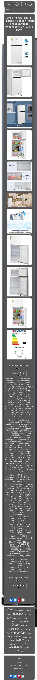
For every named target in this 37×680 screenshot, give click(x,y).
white (11, 640)
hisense (20, 644)
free (9, 617)
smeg (25, 637)
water (22, 629)
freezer (18, 614)
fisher (22, 651)
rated (12, 621)
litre (30, 637)
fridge (15, 624)
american (20, 632)
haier (25, 618)
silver (20, 640)
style (9, 615)
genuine (28, 615)
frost (27, 643)
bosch (27, 647)
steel (17, 650)
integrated (24, 621)
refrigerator (20, 610)
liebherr (29, 610)
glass (14, 618)
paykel (29, 633)
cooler (28, 640)
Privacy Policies (19, 666)
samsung (14, 628)
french (9, 633)
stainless (16, 647)
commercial (12, 644)
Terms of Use (19, 669)
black (24, 625)
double (30, 619)
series (28, 629)
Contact (19, 662)
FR (22, 672)
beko (17, 621)
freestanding (14, 636)
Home (19, 659)
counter (20, 618)
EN (16, 672)
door (10, 609)
